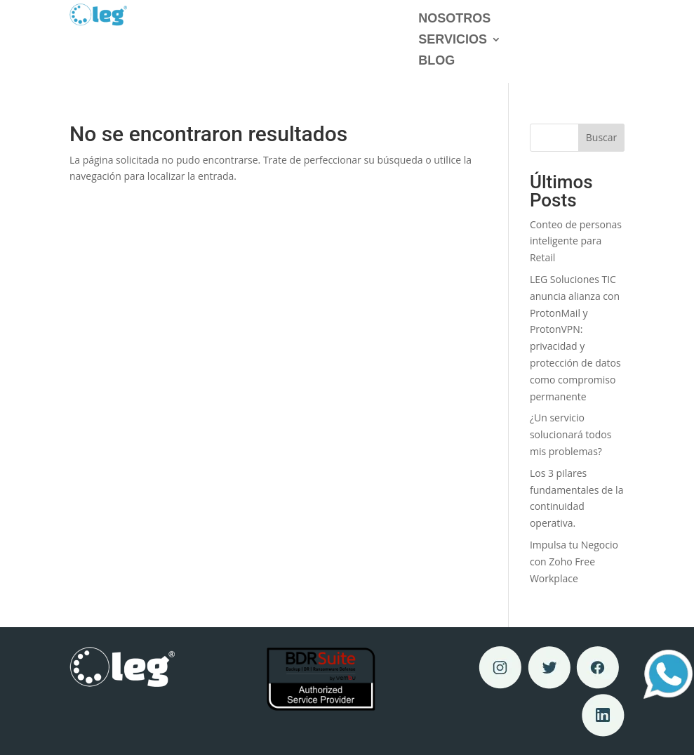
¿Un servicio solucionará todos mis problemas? (570, 434)
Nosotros (454, 19)
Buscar (602, 137)
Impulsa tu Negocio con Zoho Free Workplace (574, 561)
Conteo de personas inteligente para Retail (576, 241)
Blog (436, 61)
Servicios (452, 40)
